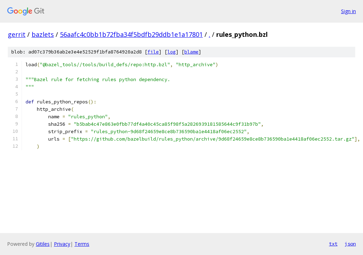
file (153, 52)
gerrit (17, 34)
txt (333, 243)
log (171, 52)
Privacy (62, 243)
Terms (81, 243)
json (350, 243)
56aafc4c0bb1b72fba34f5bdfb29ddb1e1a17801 (131, 34)
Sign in (348, 11)
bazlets (43, 34)
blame (191, 52)
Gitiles (43, 243)
